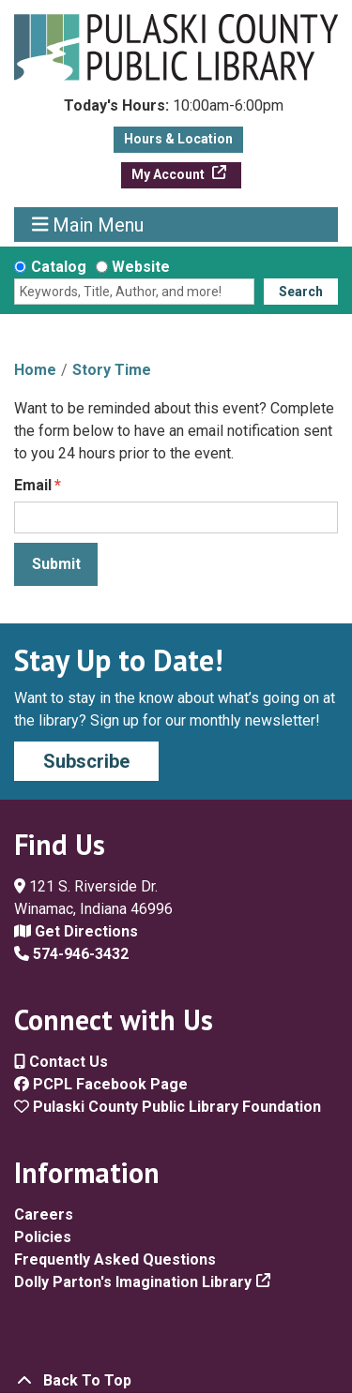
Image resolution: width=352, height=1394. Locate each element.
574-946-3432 (71, 954)
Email (33, 485)
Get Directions (76, 931)
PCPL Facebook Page (101, 1084)
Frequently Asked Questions (115, 1259)
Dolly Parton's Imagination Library (133, 1282)
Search (301, 291)
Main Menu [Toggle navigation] (88, 224)
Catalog (58, 267)
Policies (42, 1237)
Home (35, 370)
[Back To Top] (176, 1381)
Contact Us (61, 1062)
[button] (173, 111)
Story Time (111, 370)
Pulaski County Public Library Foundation (167, 1107)
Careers (43, 1214)
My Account (169, 174)
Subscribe (86, 761)
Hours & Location (178, 138)
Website (141, 267)
